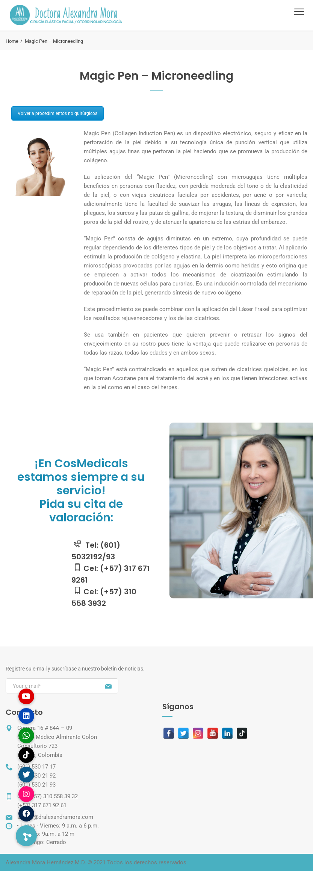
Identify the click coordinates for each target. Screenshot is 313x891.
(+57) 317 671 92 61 (42, 805)
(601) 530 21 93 (36, 784)
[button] (26, 835)
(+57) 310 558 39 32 (53, 796)
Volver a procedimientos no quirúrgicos (57, 113)
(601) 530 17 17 (36, 766)
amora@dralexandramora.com (55, 817)
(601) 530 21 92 (36, 775)
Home (12, 41)
